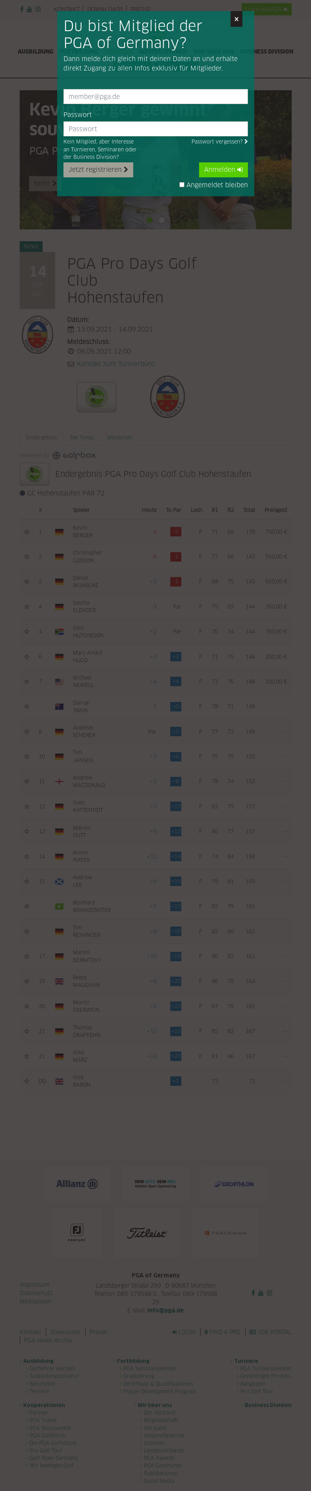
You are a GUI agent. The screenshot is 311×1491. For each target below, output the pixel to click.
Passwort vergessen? (220, 142)
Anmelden (223, 169)
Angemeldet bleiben (213, 185)
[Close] (236, 19)
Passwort (77, 115)
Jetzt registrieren (98, 169)
